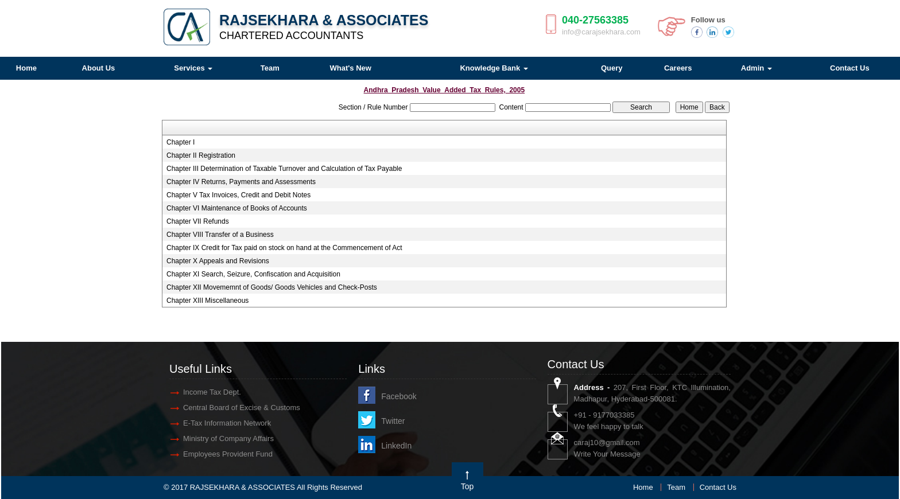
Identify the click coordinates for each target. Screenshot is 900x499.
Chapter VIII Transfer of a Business (220, 235)
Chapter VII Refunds (197, 221)
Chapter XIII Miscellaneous (207, 301)
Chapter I (180, 142)
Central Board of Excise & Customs (241, 407)
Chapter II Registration (200, 155)
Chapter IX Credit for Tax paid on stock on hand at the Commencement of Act (284, 248)
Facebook (398, 396)
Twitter (393, 421)
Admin (756, 68)
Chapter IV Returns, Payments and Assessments (241, 182)
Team (270, 68)
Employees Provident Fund (228, 454)
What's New (350, 68)
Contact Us (718, 487)
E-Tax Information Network (227, 423)
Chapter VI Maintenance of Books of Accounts (236, 208)
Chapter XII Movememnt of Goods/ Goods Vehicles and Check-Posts (271, 287)
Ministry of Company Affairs (228, 438)
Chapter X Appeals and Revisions (217, 261)
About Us (98, 68)
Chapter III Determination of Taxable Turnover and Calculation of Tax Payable (284, 169)
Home (643, 487)
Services (193, 68)
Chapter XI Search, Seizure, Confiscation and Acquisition (253, 274)
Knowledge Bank (493, 68)
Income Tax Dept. (212, 392)
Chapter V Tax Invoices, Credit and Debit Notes (238, 195)
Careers (678, 68)
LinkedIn (396, 445)
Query (612, 68)
